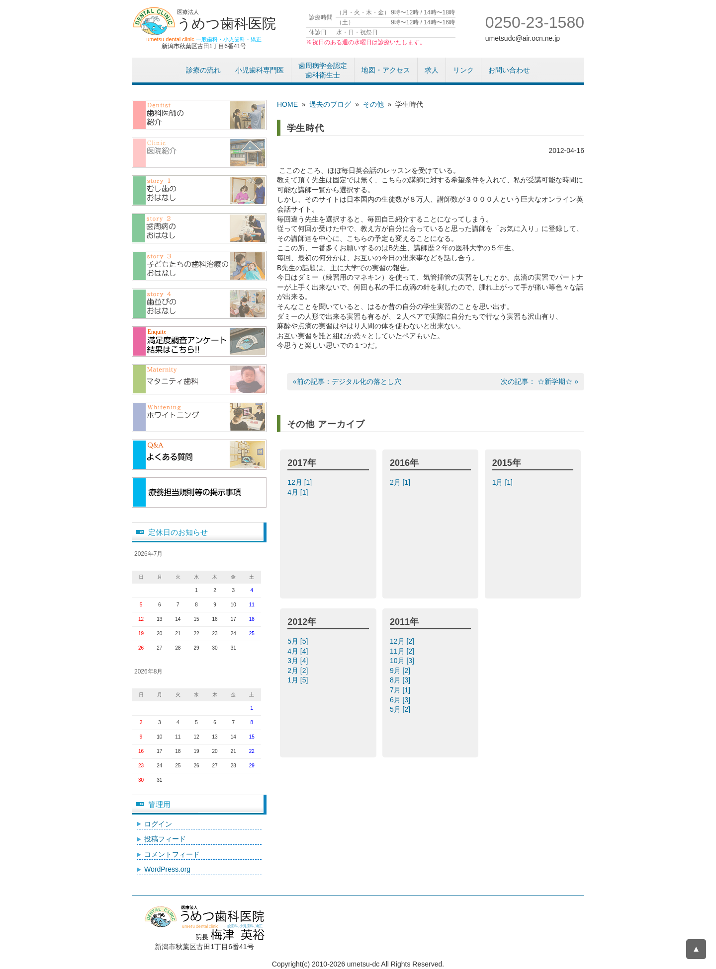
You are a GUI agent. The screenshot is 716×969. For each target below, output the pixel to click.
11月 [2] (403, 651)
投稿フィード (165, 839)
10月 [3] (403, 661)
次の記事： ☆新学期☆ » (539, 381)
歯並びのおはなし (199, 304)
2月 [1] (401, 482)
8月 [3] (401, 680)
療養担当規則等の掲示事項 (199, 492)
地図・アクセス (385, 70)
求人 (432, 70)
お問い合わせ (509, 70)
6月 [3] (401, 700)
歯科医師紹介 (199, 115)
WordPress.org (167, 869)
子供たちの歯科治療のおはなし (199, 266)
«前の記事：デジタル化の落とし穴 (347, 381)
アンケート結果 (199, 341)
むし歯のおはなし (199, 190)
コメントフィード (172, 854)
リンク (463, 70)
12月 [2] (403, 641)
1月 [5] (298, 680)
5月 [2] (401, 709)
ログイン (158, 824)
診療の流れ (203, 70)
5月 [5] (298, 641)
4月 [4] (298, 651)
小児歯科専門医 (259, 70)
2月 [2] (298, 670)
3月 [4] (298, 661)
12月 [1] (300, 482)
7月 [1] (401, 690)
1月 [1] (503, 482)
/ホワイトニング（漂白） (199, 417)
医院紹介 (199, 153)
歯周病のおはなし (199, 228)
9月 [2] (401, 670)
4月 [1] (298, 492)
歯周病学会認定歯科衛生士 (322, 70)
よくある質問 (199, 455)
